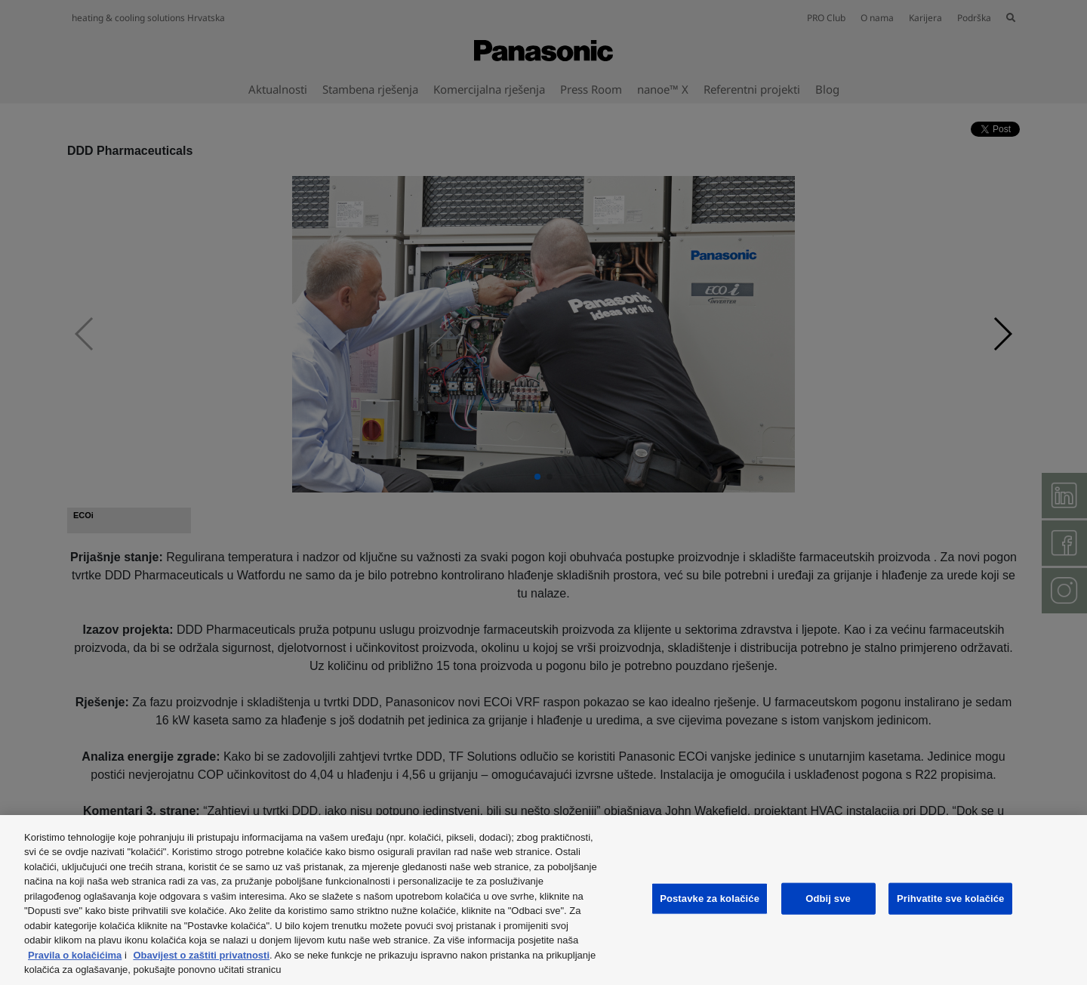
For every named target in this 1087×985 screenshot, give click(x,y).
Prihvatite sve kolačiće (950, 898)
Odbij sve (828, 898)
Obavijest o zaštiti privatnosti (201, 955)
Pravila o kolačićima (75, 955)
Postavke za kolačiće (709, 898)
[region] (543, 900)
